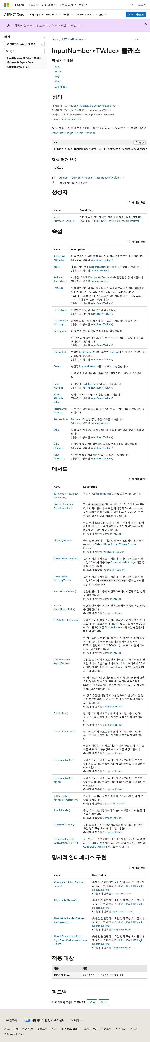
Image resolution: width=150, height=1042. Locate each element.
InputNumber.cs (70, 119)
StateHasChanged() (64, 824)
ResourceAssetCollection (102, 266)
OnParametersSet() (64, 759)
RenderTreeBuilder (101, 493)
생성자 (58, 71)
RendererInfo (61, 419)
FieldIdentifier (89, 383)
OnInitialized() (61, 713)
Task (135, 695)
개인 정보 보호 (69, 1028)
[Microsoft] (6, 5)
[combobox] (24, 44)
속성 (57, 76)
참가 (54, 1028)
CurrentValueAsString (122, 562)
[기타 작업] (144, 39)
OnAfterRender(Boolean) (67, 619)
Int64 (55, 133)
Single (69, 133)
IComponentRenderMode (102, 277)
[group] (99, 149)
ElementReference (89, 366)
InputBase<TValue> (108, 177)
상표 (133, 1028)
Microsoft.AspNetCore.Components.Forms (92, 105)
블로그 (41, 1028)
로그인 (142, 4)
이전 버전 (27, 1028)
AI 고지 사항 (11, 1028)
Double (78, 133)
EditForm (114, 352)
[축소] (43, 36)
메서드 (58, 81)
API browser (76, 39)
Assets (57, 266)
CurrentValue (61, 310)
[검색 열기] (133, 5)
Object (63, 177)
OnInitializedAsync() (64, 731)
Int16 (62, 133)
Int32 (142, 128)
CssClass (58, 287)
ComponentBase (82, 177)
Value (56, 429)
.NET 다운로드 (136, 14)
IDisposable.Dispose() (65, 900)
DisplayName (61, 331)
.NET (64, 39)
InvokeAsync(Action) (65, 591)
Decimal (90, 133)
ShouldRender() (62, 810)
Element (58, 366)
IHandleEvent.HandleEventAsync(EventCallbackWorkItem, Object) (70, 940)
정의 (57, 67)
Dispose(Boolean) (63, 540)
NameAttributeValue (58, 398)
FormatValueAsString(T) (66, 558)
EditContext (60, 352)
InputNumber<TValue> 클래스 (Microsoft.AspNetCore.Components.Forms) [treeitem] (24, 62)
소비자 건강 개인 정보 (96, 1028)
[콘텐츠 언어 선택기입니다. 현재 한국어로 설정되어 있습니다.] (11, 1020)
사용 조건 (121, 1028)
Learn (55, 39)
